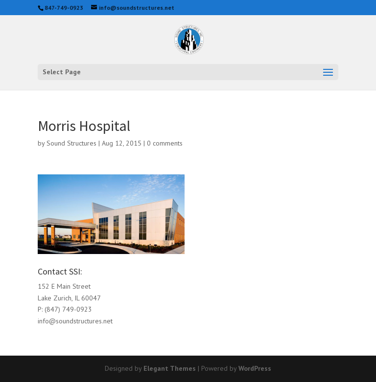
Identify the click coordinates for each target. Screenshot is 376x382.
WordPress (254, 368)
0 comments (165, 143)
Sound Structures (71, 143)
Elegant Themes (169, 368)
